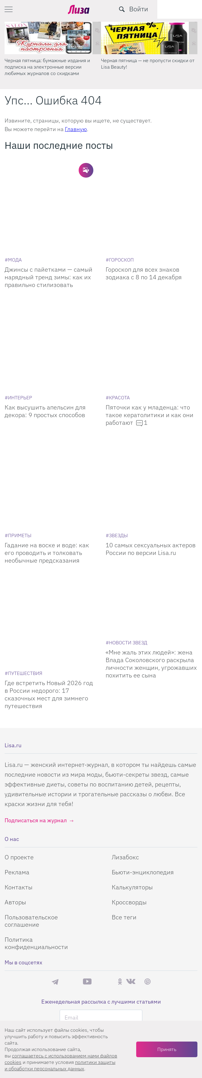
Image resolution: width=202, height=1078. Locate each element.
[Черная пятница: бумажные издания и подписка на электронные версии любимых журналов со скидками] (53, 38)
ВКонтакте (130, 859)
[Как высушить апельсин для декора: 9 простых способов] (50, 297)
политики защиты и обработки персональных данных (60, 1065)
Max (71, 859)
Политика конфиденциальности (36, 820)
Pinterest (147, 859)
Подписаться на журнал (36, 697)
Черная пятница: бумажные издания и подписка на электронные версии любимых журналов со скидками (47, 66)
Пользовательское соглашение (31, 798)
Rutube (104, 859)
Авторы (15, 779)
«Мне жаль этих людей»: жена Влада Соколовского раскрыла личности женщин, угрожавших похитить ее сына (151, 571)
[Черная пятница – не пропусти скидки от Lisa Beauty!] (149, 38)
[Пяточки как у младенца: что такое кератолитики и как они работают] (151, 297)
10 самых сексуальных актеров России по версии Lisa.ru (151, 457)
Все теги (124, 794)
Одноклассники (120, 859)
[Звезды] (117, 443)
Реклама (17, 749)
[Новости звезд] (126, 551)
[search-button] (166, 9)
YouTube (87, 859)
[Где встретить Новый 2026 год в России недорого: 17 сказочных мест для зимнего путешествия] (50, 512)
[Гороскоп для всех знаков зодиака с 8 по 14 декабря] (151, 190)
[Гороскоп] (120, 229)
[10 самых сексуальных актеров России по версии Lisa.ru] (151, 404)
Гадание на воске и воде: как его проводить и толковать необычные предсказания (47, 461)
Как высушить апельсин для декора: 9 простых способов (45, 350)
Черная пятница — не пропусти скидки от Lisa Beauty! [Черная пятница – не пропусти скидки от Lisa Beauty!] (148, 63)
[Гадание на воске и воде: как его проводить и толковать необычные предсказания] (50, 404)
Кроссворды (129, 779)
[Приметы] (18, 443)
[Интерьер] (18, 336)
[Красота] (118, 336)
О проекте (19, 734)
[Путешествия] (23, 551)
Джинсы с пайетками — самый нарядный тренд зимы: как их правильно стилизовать (48, 246)
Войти (183, 8)
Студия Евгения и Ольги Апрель (115, 987)
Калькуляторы (132, 764)
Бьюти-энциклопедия (143, 749)
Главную (76, 129)
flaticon (116, 993)
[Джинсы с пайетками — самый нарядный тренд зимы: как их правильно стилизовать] (50, 190)
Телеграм (55, 859)
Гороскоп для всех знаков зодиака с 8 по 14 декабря (144, 243)
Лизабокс (125, 734)
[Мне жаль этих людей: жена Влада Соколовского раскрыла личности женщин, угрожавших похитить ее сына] (151, 512)
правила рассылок (123, 947)
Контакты (18, 764)
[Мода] (13, 229)
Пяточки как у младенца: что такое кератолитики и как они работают (149, 353)
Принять (166, 1049)
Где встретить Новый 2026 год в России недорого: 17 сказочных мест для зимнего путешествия (49, 571)
